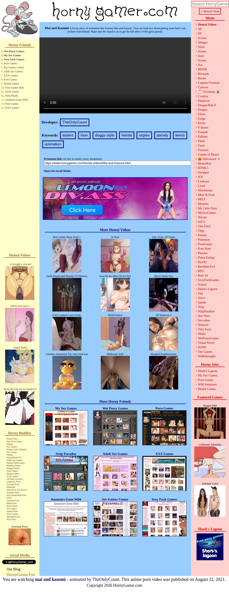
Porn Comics (12, 514)
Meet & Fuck (206, 195)
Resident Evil (206, 266)
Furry (201, 145)
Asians (202, 60)
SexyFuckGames (208, 280)
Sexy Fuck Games (14, 59)
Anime (202, 51)
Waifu (201, 333)
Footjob (203, 132)
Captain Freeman (208, 82)
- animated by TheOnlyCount (77, 579)
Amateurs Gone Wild (16, 99)
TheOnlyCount (74, 122)
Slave (201, 298)
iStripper (203, 172)
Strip (201, 307)
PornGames (205, 244)
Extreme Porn (13, 484)
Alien (201, 47)
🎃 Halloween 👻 (209, 159)
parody (162, 135)
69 (199, 33)
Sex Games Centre (14, 67)
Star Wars (204, 316)
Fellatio (203, 136)
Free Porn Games (14, 441)
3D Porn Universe (15, 479)
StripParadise (206, 311)
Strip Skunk (11, 95)
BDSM (202, 69)
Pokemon (204, 239)
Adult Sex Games (13, 71)
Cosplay (203, 96)
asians (67, 135)
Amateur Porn (13, 492)
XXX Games (11, 75)
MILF (201, 199)
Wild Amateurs (207, 384)
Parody (202, 235)
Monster (203, 204)
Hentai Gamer (11, 83)
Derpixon (204, 100)
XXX (9, 498)
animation (53, 144)
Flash (201, 141)
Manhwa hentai (14, 465)
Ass (200, 65)
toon (84, 135)
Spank (202, 302)
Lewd (201, 186)
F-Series (203, 127)
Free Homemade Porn (16, 495)
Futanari (203, 150)
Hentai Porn (12, 438)
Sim (200, 293)
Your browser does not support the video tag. (115, 75)
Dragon (202, 109)
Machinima (205, 190)
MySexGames (207, 212)
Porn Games (10, 63)
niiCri (201, 221)
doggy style (104, 135)
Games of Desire (208, 154)
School (202, 284)
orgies (144, 135)
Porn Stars (11, 519)
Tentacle (203, 325)
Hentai (10, 444)
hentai (127, 135)
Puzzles (203, 253)
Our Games (205, 351)
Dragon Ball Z (207, 105)
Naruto (202, 217)
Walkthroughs (206, 356)
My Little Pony (207, 208)
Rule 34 (203, 275)
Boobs (202, 78)
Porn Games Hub (14, 87)
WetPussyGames (208, 338)
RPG (201, 271)
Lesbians (203, 181)
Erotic (201, 123)
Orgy (201, 230)
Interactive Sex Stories (17, 490)
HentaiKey (205, 163)
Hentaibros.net (13, 516)
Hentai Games (13, 473)
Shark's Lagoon (207, 289)
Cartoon (203, 87)
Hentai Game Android (16, 449)
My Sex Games (12, 55)
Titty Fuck (204, 329)
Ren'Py (202, 262)
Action (202, 38)
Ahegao (203, 42)
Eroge (201, 118)
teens (180, 135)
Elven (201, 114)
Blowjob (203, 74)
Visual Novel (206, 342)
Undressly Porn (14, 481)
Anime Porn (12, 511)
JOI (200, 177)
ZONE (202, 347)
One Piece (204, 226)
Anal (201, 56)
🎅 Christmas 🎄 (209, 91)
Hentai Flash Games (16, 463)
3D (200, 29)
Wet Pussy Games (14, 51)
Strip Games (12, 471)
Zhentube (11, 487)
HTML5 (203, 168)
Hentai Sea (12, 503)
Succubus (204, 320)
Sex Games (12, 447)
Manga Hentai (13, 468)
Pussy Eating (206, 257)
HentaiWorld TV (14, 457)
